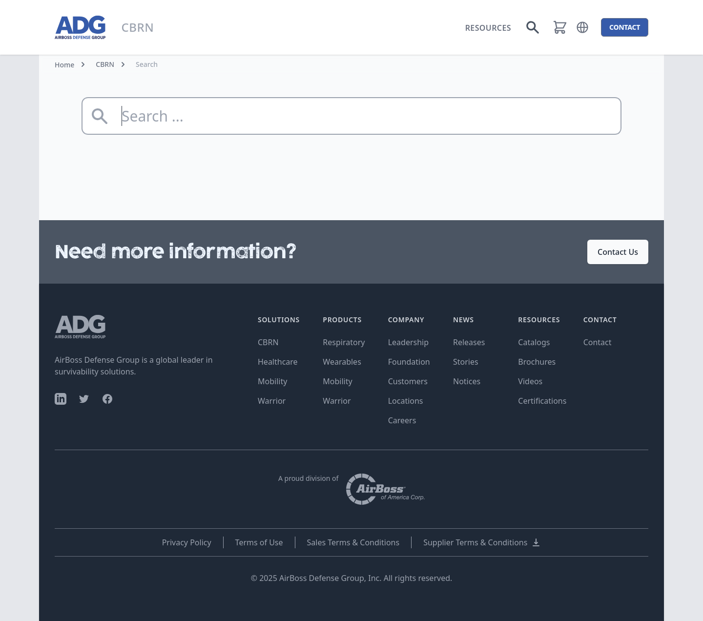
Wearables (342, 361)
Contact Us (618, 252)
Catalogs (534, 342)
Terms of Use (259, 542)
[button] (582, 27)
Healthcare (278, 361)
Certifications (542, 400)
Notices (466, 381)
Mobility (272, 381)
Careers (402, 420)
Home (64, 64)
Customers (408, 381)
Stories (465, 361)
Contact (597, 342)
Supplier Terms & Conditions (482, 542)
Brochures (537, 361)
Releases (469, 342)
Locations (405, 400)
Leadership (408, 342)
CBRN (105, 64)
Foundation (409, 361)
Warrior (272, 400)
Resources (488, 27)
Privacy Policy (186, 542)
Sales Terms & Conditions (353, 542)
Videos (530, 381)
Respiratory (344, 342)
